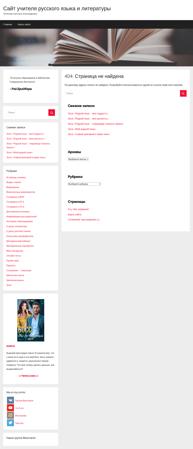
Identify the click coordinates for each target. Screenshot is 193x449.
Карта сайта (24, 24)
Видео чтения (13, 182)
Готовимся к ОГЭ (15, 206)
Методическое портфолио (20, 246)
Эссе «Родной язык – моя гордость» (88, 113)
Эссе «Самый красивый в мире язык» (89, 134)
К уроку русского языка (18, 231)
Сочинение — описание (18, 270)
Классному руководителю (19, 236)
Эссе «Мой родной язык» (82, 129)
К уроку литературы (16, 226)
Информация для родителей (21, 216)
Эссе (9, 285)
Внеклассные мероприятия (20, 192)
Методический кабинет (18, 241)
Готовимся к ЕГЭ (15, 201)
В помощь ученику (16, 177)
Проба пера (12, 260)
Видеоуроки (12, 187)
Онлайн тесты (13, 255)
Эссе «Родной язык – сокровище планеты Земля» (96, 123)
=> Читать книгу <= (28, 375)
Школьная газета (15, 275)
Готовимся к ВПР (15, 197)
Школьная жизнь (15, 280)
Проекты (11, 265)
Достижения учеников (17, 211)
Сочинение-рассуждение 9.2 (84, 219)
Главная (7, 24)
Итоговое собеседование (19, 221)
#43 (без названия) (78, 209)
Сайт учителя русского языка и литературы (57, 8)
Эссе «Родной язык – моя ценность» (88, 118)
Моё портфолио (14, 251)
